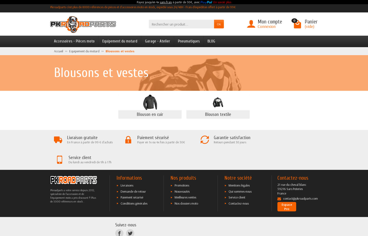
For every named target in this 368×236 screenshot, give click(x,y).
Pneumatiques (189, 41)
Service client (237, 177)
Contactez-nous (239, 183)
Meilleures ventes (185, 177)
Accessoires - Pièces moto (74, 41)
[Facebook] (119, 213)
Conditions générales (134, 183)
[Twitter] (130, 213)
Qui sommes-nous (240, 172)
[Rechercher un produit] (181, 24)
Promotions (182, 166)
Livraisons (127, 166)
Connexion (267, 26)
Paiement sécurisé (132, 177)
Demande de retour (133, 172)
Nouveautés (182, 172)
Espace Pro (287, 187)
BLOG (211, 41)
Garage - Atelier (157, 41)
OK (219, 24)
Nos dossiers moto (186, 183)
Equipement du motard (119, 41)
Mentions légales (239, 166)
